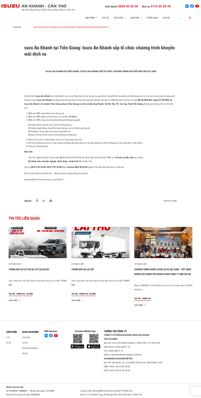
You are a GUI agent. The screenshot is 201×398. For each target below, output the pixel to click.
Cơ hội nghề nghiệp (30, 348)
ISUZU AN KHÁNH (30, 332)
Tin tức (105, 17)
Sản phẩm (11, 332)
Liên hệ (166, 17)
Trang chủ (17, 27)
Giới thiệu (26, 337)
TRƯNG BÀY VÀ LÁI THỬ (82, 269)
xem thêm (14, 300)
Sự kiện (29, 294)
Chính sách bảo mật (14, 387)
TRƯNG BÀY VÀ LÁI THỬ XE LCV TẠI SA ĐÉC (29, 269)
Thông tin (20, 294)
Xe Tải (8, 343)
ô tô (8, 337)
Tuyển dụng (152, 17)
